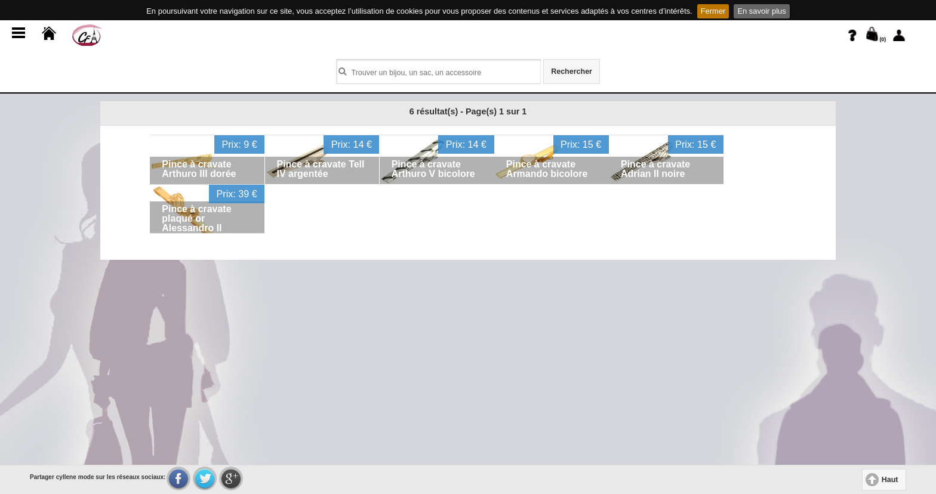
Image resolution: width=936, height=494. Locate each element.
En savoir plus (761, 11)
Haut (890, 480)
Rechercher (571, 71)
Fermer (713, 11)
